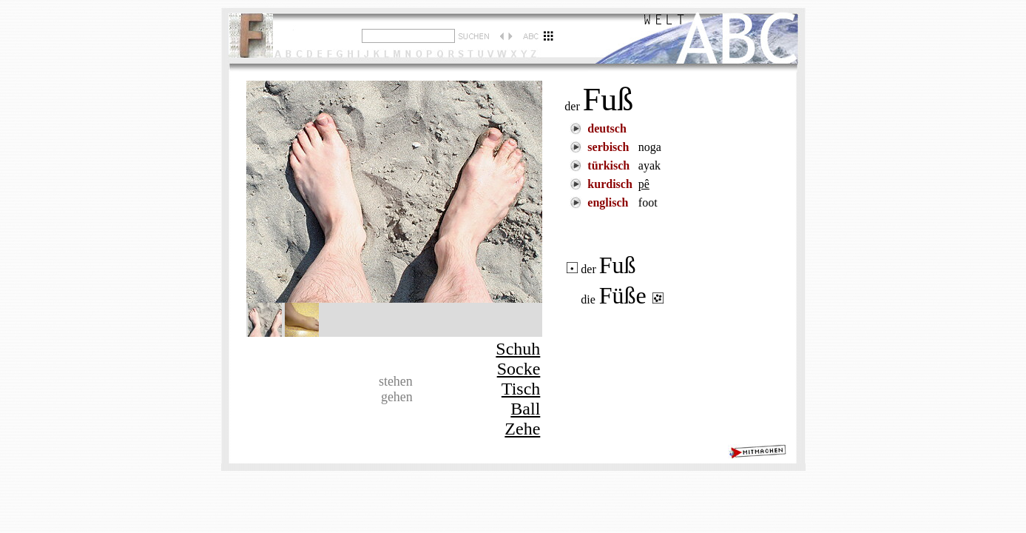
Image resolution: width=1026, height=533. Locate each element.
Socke (519, 368)
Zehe (522, 428)
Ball (525, 408)
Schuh (518, 348)
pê (643, 184)
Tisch (521, 388)
